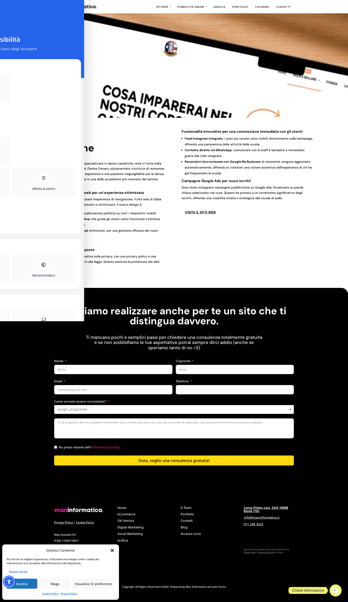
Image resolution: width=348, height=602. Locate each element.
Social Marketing (130, 534)
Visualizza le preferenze (93, 584)
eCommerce (126, 514)
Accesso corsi (191, 534)
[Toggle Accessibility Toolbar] (9, 582)
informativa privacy (105, 447)
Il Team (186, 508)
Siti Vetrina (125, 520)
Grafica (122, 540)
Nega (55, 584)
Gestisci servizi (18, 571)
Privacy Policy (69, 594)
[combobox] (174, 409)
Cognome (183, 361)
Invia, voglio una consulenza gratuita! (174, 460)
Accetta (22, 584)
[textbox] (77, 409)
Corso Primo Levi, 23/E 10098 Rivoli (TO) (266, 509)
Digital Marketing (130, 527)
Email (58, 381)
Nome (58, 361)
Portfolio (187, 514)
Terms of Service (265, 552)
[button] (112, 550)
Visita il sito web (200, 212)
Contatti (187, 520)
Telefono (182, 381)
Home (121, 508)
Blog (184, 527)
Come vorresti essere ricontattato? (80, 401)
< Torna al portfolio (53, 132)
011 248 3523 (253, 524)
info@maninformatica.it (261, 517)
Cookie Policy (50, 594)
